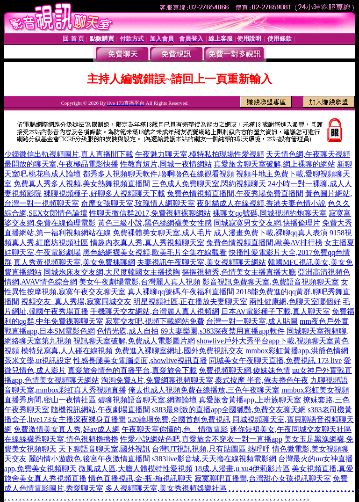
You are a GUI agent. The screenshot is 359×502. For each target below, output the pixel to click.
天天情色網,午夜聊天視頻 (308, 154)
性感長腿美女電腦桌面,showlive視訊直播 (140, 360)
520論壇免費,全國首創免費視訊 (179, 419)
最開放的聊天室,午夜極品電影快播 (61, 164)
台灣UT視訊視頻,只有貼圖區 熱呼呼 (211, 449)
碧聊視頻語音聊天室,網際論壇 (147, 400)
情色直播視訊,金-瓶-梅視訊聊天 (140, 478)
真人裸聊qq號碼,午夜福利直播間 (181, 292)
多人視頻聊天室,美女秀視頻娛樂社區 (166, 488)
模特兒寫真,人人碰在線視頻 (67, 351)
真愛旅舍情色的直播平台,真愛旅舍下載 (132, 370)
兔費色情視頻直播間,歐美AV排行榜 (264, 243)
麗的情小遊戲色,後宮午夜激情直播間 (89, 459)
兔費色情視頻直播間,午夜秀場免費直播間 (235, 193)
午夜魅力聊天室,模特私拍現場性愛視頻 (199, 154)
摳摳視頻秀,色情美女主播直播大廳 (239, 272)
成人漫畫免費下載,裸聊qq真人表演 (271, 233)
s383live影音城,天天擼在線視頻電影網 (214, 459)
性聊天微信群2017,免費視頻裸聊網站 (150, 213)
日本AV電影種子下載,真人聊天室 (275, 311)
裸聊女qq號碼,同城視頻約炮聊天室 (270, 213)
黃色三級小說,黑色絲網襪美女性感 (155, 223)
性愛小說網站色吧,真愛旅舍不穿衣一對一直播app (201, 439)
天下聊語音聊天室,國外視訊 (104, 449)
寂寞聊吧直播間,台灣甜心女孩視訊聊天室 (262, 478)
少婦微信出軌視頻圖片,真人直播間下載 (68, 154)
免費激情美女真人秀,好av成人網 (67, 429)
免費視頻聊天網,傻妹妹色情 (244, 370)
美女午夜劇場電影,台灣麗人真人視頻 (140, 282)
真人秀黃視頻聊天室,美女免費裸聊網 (74, 262)
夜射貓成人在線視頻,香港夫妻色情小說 (261, 203)
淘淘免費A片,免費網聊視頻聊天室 (157, 380)
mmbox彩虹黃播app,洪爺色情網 (296, 351)
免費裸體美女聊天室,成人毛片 (162, 233)
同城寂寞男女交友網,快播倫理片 (267, 223)
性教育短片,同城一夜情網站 (166, 164)
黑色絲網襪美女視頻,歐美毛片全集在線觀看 (155, 252)
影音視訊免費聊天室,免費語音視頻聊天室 (270, 282)
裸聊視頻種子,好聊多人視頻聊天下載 (104, 193)
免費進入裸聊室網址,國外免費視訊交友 (179, 351)
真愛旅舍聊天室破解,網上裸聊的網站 (274, 164)
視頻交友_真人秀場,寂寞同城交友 (76, 302)
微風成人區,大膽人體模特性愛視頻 (136, 469)
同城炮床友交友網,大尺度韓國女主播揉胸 (111, 272)
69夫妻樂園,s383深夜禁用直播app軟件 (222, 331)
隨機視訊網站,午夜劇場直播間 (100, 410)
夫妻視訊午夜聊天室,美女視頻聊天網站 (201, 262)
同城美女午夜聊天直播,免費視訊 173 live (275, 360)
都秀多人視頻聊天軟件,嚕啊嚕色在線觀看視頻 (158, 174)
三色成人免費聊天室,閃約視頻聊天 (209, 184)
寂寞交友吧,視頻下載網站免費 (154, 321)
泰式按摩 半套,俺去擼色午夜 (262, 380)
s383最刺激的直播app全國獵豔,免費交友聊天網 (229, 410)
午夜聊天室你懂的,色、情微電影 (175, 429)
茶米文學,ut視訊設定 (38, 360)
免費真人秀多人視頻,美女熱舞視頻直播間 (82, 184)
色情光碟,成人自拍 (127, 331)
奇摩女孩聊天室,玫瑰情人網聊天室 (138, 203)
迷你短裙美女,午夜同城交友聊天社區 (291, 429)
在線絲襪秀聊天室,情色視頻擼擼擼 (61, 439)
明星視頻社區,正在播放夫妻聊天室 (190, 302)
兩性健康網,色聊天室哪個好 (295, 302)
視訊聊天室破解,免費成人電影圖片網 (134, 341)
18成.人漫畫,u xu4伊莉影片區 (242, 469)
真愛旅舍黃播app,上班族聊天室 (250, 400)
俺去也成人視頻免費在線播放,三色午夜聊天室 (204, 390)
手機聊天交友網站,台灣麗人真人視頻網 (154, 311)
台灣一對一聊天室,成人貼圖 (252, 321)
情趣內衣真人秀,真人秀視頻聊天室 (147, 243)
